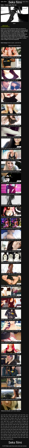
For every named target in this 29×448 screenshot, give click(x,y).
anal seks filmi (21, 415)
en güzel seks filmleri (15, 421)
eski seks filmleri (24, 424)
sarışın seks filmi (21, 435)
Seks (2, 5)
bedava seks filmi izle (16, 418)
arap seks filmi (13, 416)
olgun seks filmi (24, 434)
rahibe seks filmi (12, 435)
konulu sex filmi (18, 431)
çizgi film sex (24, 419)
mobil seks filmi (16, 434)
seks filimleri (15, 437)
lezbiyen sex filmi (7, 434)
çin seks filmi (17, 419)
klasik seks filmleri (17, 429)
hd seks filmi (6, 427)
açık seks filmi (4, 415)
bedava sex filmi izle (8, 419)
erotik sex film (16, 424)
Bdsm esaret (11, 42)
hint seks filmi (13, 427)
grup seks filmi (18, 426)
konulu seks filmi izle (8, 431)
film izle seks (4, 426)
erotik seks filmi (8, 424)
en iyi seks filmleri (9, 423)
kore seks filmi (9, 432)
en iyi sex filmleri (18, 423)
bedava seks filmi (5, 418)
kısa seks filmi (9, 429)
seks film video (21, 437)
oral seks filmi (4, 435)
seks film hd (18, 42)
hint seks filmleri (21, 427)
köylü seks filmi (17, 432)
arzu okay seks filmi (23, 416)
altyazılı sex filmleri (13, 415)
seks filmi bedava (9, 439)
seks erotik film (7, 437)
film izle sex (11, 426)
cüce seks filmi (5, 421)
